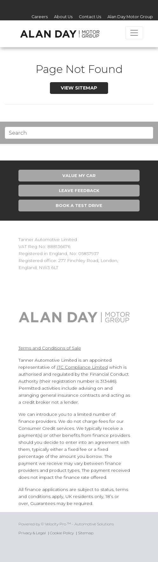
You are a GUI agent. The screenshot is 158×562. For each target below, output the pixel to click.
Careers (39, 16)
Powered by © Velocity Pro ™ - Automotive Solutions (66, 524)
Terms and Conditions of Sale (49, 348)
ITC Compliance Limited (82, 367)
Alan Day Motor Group (130, 16)
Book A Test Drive (79, 205)
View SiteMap (79, 88)
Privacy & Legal (32, 532)
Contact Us (90, 16)
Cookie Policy (62, 532)
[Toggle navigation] (134, 32)
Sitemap (85, 532)
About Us (63, 16)
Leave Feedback (79, 190)
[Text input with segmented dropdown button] (79, 133)
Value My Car (79, 175)
